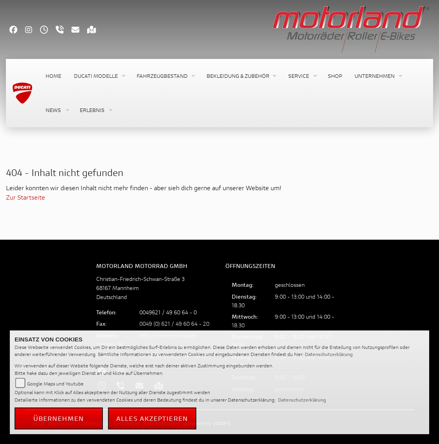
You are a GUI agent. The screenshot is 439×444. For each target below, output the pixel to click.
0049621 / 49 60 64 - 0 (168, 312)
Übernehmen (58, 418)
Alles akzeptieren (152, 418)
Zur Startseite (25, 197)
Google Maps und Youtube (55, 384)
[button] (99, 76)
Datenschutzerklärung (329, 354)
